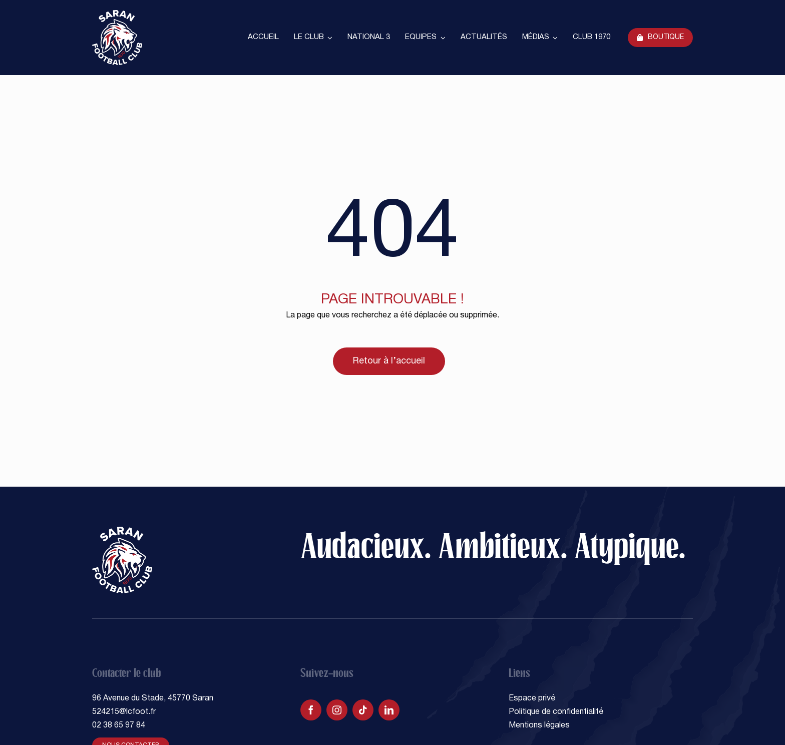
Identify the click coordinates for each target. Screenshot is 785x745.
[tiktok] (362, 709)
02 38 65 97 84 (118, 725)
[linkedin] (389, 709)
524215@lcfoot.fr (124, 711)
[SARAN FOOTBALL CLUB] (117, 14)
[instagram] (336, 709)
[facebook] (310, 709)
